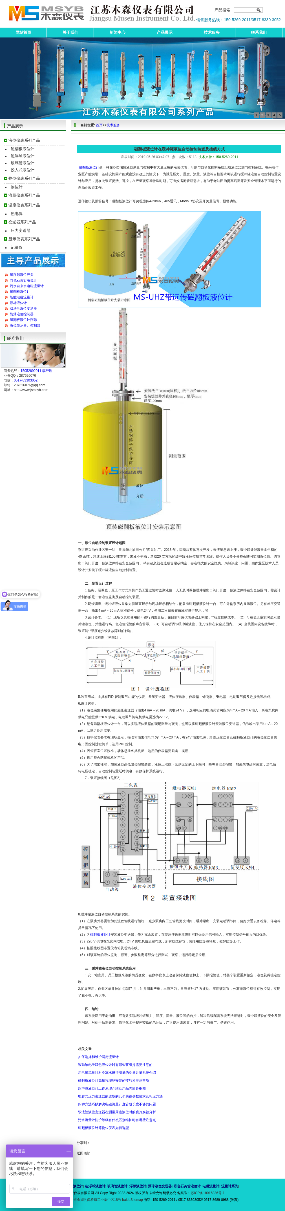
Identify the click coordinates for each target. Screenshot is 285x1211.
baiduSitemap (132, 1200)
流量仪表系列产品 (24, 195)
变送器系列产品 (22, 222)
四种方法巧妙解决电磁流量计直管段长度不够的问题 (117, 1104)
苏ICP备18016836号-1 (208, 1193)
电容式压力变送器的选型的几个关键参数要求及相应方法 (120, 1096)
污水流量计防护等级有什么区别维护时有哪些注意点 (117, 1120)
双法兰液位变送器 (23, 308)
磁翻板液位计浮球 (23, 320)
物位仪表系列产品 (24, 178)
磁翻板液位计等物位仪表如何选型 (103, 1128)
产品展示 (165, 32)
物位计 (17, 187)
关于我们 (70, 32)
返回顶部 (83, 1153)
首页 (99, 125)
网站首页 (23, 32)
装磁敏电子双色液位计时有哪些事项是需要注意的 (115, 1065)
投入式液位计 (22, 170)
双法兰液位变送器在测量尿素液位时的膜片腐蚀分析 (117, 1112)
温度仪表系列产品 (24, 205)
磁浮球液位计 (22, 156)
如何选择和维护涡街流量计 (98, 1057)
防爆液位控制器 (22, 314)
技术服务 (212, 32)
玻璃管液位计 (22, 163)
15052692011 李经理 (36, 371)
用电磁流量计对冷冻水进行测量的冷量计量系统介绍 (117, 1073)
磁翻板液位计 (22, 149)
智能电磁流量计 (22, 297)
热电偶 (17, 213)
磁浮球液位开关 (22, 275)
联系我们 (259, 32)
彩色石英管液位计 (23, 280)
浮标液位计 (18, 303)
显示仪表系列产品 (24, 239)
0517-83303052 (25, 380)
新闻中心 (117, 32)
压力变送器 (20, 230)
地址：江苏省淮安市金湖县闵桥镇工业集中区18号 (84, 1200)
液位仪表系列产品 (24, 140)
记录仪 (17, 247)
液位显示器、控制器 (25, 325)
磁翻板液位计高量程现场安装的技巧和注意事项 (113, 1081)
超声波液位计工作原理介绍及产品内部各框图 (112, 1088)
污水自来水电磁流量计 (27, 286)
